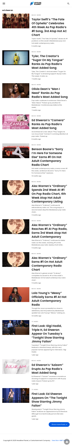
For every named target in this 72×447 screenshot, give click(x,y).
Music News (36, 15)
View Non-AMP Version (60, 440)
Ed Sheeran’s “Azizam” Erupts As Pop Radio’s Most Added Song (47, 369)
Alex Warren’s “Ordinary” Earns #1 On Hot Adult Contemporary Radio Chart (49, 264)
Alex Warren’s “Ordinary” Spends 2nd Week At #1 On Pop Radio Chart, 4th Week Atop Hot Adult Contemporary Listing (49, 193)
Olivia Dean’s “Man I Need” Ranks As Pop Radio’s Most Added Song (50, 93)
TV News (35, 321)
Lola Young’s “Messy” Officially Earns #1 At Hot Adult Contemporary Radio (49, 299)
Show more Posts (58, 424)
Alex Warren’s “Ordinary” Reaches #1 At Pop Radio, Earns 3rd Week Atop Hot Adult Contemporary (49, 231)
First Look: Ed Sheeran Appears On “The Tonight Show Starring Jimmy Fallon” (49, 399)
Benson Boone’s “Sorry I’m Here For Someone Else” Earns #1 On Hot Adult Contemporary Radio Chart (47, 157)
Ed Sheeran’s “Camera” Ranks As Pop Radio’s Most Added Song (48, 124)
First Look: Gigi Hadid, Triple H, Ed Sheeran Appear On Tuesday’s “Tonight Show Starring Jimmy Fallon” (48, 333)
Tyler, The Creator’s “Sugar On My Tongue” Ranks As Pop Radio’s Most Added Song (48, 62)
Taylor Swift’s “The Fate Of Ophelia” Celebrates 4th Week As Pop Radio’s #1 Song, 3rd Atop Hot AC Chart (49, 27)
